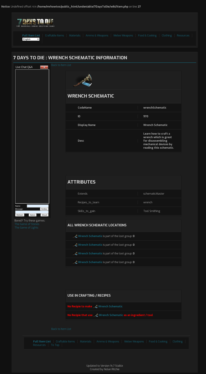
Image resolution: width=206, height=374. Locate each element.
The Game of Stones (26, 224)
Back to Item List (61, 65)
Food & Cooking (147, 35)
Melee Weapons (123, 35)
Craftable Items (54, 35)
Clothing (167, 35)
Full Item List (31, 35)
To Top (55, 345)
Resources (183, 35)
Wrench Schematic (90, 236)
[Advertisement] (135, 21)
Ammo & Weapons (97, 35)
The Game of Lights (26, 227)
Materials (74, 35)
